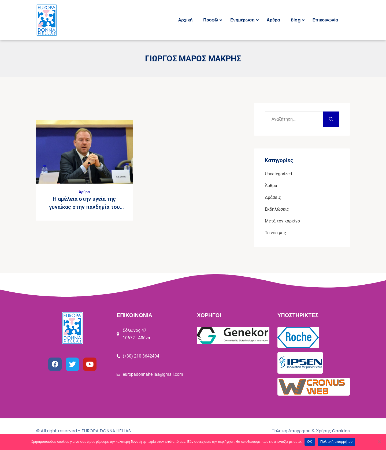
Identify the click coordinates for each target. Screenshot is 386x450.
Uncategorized (278, 173)
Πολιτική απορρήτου (336, 442)
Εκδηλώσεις (277, 209)
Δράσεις (273, 197)
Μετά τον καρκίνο (282, 221)
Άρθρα (84, 192)
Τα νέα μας (275, 232)
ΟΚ (309, 442)
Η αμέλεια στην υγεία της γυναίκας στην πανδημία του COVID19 (84, 207)
